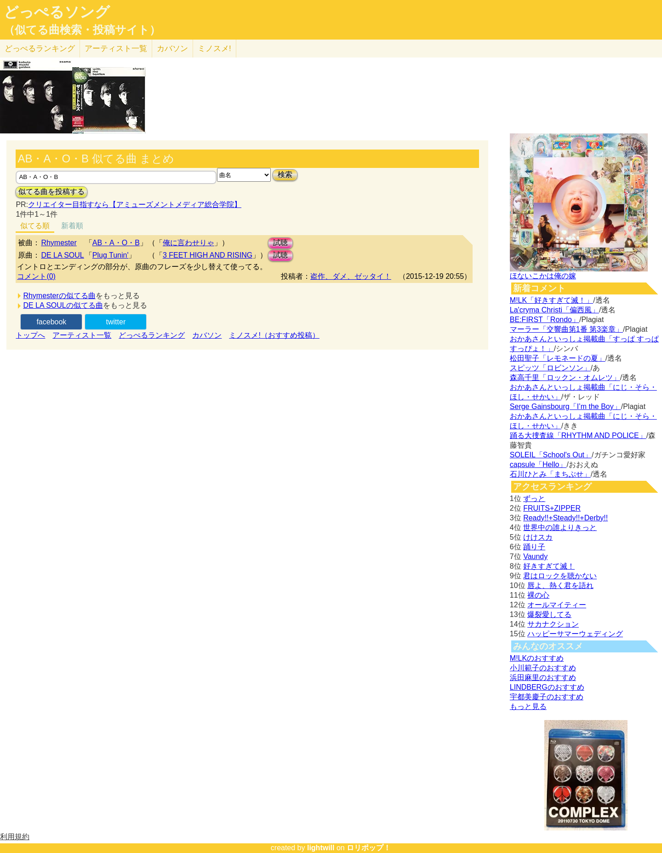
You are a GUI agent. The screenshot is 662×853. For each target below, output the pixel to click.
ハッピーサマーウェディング (575, 634)
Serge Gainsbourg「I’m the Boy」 (565, 406)
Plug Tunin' (110, 255)
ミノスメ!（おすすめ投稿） (274, 335)
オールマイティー (556, 605)
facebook (51, 322)
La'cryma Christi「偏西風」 (554, 310)
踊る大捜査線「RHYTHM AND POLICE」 (578, 435)
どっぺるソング (57, 12)
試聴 (280, 243)
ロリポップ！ (369, 848)
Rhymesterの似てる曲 (59, 296)
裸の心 (538, 595)
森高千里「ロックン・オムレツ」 (565, 377)
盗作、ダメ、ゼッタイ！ (350, 276)
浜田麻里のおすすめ (543, 677)
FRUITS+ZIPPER (552, 508)
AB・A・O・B (116, 243)
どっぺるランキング (152, 335)
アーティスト (116, 48)
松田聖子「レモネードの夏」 (557, 358)
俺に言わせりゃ (188, 243)
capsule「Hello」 (538, 464)
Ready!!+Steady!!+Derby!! (565, 518)
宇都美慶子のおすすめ (546, 697)
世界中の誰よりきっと (560, 527)
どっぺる (40, 48)
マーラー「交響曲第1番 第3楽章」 (566, 329)
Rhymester (58, 243)
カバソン (172, 48)
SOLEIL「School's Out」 (551, 455)
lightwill (321, 848)
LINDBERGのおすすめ (547, 687)
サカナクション (553, 624)
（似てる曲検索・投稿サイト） (82, 30)
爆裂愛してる (549, 614)
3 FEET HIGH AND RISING (207, 255)
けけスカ (538, 537)
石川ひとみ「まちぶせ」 (550, 474)
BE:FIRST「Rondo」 (544, 319)
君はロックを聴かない (560, 576)
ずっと (534, 498)
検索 (285, 175)
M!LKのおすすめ (537, 658)
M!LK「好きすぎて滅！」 (551, 300)
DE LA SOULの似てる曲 (63, 305)
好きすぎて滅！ (549, 566)
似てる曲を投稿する (51, 192)
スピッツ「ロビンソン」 (550, 368)
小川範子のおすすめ (543, 668)
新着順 (72, 226)
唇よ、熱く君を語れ (560, 585)
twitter (116, 322)
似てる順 (35, 226)
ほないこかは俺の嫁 (543, 276)
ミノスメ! (214, 48)
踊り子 (534, 547)
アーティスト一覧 (81, 335)
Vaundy (535, 556)
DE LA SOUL (62, 255)
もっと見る (528, 706)
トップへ (30, 335)
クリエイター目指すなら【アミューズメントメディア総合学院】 (134, 204)
